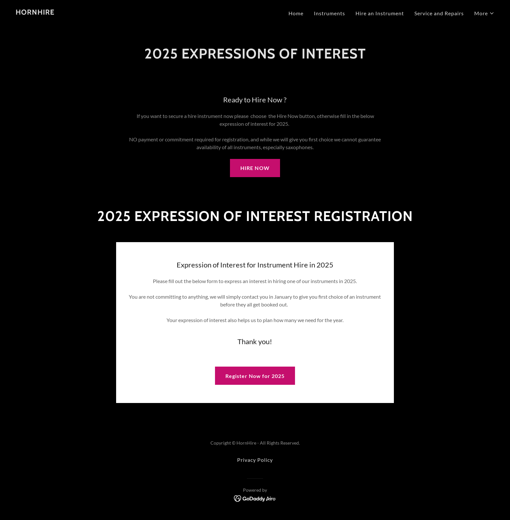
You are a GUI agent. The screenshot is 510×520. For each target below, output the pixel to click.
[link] (35, 12)
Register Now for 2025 (255, 376)
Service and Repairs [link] (439, 13)
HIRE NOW (254, 168)
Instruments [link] (329, 13)
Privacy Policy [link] (255, 460)
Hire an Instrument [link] (380, 13)
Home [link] (296, 13)
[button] (484, 13)
